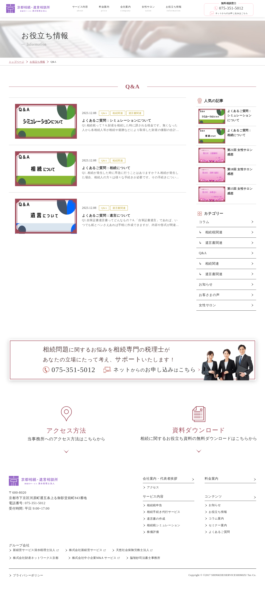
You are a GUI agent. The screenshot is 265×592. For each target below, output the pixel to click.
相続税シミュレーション (163, 525)
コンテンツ (213, 496)
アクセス (153, 487)
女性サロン (207, 305)
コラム (204, 222)
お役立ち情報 (37, 61)
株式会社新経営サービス (85, 550)
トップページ (16, 61)
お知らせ (206, 284)
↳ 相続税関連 (211, 232)
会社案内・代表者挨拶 (160, 478)
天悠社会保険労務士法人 (132, 550)
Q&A (203, 253)
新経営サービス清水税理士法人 (34, 550)
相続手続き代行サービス (163, 511)
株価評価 (153, 531)
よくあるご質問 (219, 531)
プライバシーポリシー (28, 575)
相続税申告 (154, 505)
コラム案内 (216, 518)
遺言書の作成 (156, 518)
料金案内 (211, 478)
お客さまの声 (209, 295)
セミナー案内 (218, 525)
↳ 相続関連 (209, 263)
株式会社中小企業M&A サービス (94, 557)
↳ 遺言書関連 (211, 242)
